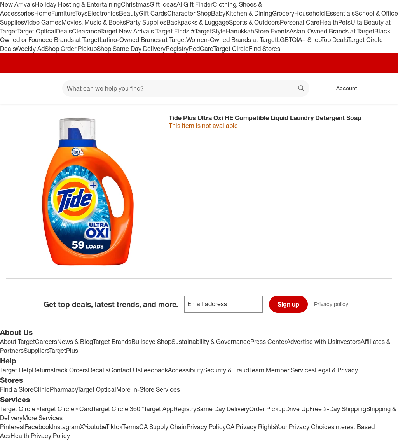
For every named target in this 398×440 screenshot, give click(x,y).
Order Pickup (267, 409)
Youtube (95, 427)
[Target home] (17, 88)
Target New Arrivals (127, 31)
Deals (64, 31)
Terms (130, 427)
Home (42, 13)
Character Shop (189, 13)
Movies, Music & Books (93, 22)
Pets (344, 22)
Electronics (103, 13)
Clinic (41, 389)
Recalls (98, 370)
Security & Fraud (226, 370)
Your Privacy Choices (304, 427)
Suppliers (36, 350)
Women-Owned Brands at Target (231, 40)
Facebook (38, 427)
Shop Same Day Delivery (131, 49)
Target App (158, 409)
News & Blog (75, 341)
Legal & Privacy (336, 370)
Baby (218, 13)
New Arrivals (17, 4)
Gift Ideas (163, 4)
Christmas (135, 4)
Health (328, 22)
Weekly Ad (30, 49)
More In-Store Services (148, 389)
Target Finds (173, 31)
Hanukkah (240, 31)
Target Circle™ (19, 409)
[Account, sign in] (342, 88)
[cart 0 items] (381, 88)
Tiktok (114, 427)
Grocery (283, 13)
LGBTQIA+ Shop (299, 40)
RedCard (201, 49)
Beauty (129, 13)
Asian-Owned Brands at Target (332, 31)
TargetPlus (63, 350)
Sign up (288, 304)
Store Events (272, 31)
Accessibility (185, 370)
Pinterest (12, 427)
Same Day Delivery (222, 409)
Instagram (66, 427)
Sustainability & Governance (210, 341)
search (301, 89)
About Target (17, 341)
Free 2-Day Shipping (337, 409)
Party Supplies (146, 22)
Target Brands (112, 341)
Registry (177, 49)
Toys (81, 13)
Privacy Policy (206, 427)
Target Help (16, 370)
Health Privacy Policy (40, 436)
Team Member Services (282, 370)
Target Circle (231, 49)
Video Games (42, 22)
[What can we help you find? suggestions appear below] (185, 88)
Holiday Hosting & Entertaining (78, 4)
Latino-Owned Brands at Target (143, 40)
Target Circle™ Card (66, 409)
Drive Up (297, 409)
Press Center (268, 341)
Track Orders (70, 370)
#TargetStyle (208, 31)
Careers (46, 341)
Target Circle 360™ (118, 409)
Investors (348, 341)
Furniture (63, 13)
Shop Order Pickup (71, 49)
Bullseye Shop (151, 341)
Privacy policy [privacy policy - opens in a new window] (334, 305)
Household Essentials (324, 13)
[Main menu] (44, 88)
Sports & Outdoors (254, 22)
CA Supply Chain (163, 427)
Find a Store (16, 389)
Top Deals (334, 40)
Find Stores (264, 49)
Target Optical (36, 31)
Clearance (86, 31)
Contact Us (125, 370)
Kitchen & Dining (248, 13)
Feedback (154, 370)
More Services (43, 418)
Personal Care (299, 22)
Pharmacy (63, 389)
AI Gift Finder (194, 4)
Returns (42, 370)
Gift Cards (153, 13)
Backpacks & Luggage (197, 22)
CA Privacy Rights (250, 427)
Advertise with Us (310, 341)
